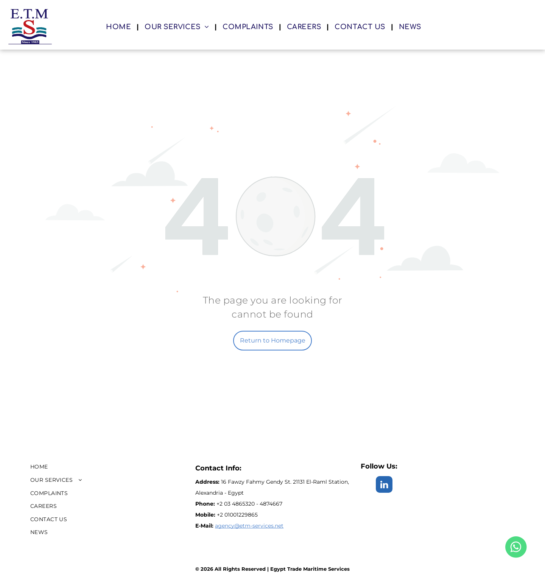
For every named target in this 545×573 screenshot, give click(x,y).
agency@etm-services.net (249, 525)
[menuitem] (119, 27)
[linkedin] (384, 485)
